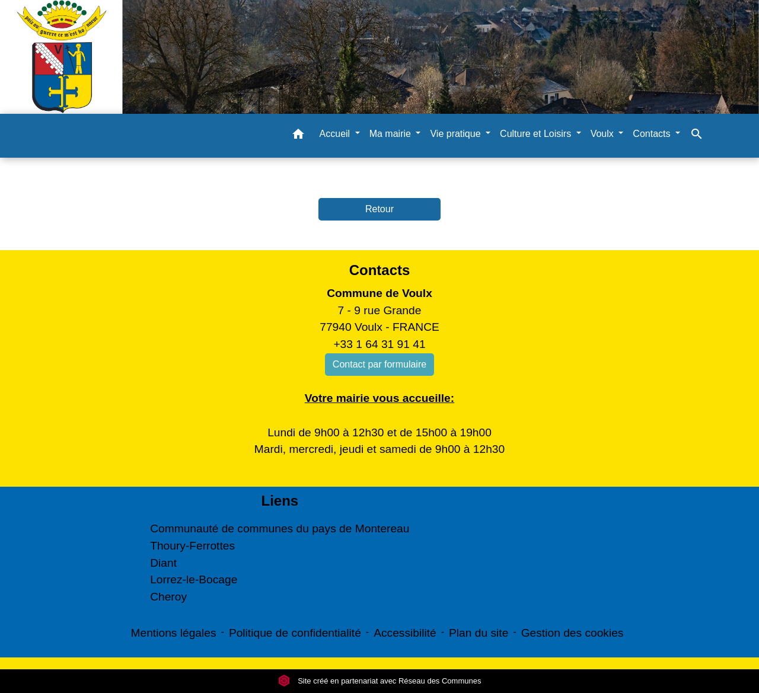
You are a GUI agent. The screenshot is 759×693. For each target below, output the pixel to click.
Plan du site (478, 633)
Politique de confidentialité (295, 633)
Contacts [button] (653, 134)
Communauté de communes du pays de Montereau (279, 528)
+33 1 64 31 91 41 (379, 344)
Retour (379, 209)
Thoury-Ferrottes (192, 545)
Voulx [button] (604, 134)
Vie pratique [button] (456, 134)
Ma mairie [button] (391, 134)
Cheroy (168, 596)
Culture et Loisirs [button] (537, 134)
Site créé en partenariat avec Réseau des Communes (379, 680)
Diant (163, 563)
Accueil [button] (336, 134)
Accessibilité (405, 633)
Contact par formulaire (379, 364)
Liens (279, 501)
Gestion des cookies (572, 633)
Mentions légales (173, 633)
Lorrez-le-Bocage (193, 579)
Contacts (379, 270)
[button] (298, 136)
